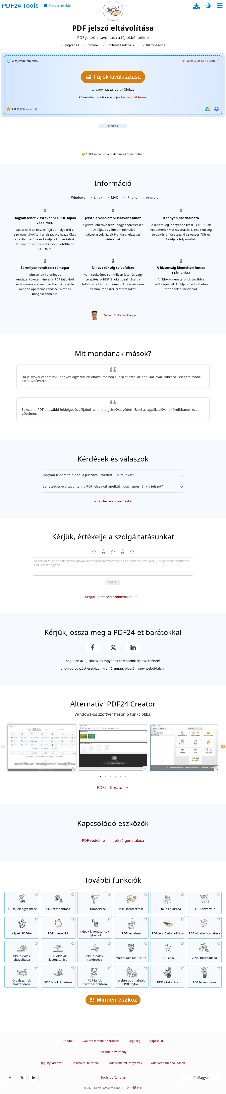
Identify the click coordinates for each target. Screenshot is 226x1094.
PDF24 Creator (110, 787)
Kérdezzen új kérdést (113, 501)
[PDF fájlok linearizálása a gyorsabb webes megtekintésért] (131, 976)
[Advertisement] (113, 137)
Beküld (113, 582)
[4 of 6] (116, 776)
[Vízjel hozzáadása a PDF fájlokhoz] (204, 952)
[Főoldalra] (20, 5)
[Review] (113, 567)
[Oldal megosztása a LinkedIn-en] (133, 647)
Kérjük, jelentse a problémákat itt (111, 597)
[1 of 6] (101, 776)
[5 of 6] (121, 776)
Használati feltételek (85, 1063)
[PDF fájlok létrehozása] (204, 976)
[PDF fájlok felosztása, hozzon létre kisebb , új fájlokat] (58, 903)
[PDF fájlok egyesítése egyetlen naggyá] (21, 903)
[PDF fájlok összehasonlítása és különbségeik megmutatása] (94, 976)
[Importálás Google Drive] (208, 109)
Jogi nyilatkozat (52, 1063)
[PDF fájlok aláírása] (168, 903)
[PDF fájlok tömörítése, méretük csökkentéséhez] (94, 903)
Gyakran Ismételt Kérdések (100, 1041)
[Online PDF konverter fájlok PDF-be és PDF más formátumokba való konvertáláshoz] (204, 903)
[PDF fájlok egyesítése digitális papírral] (58, 976)
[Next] (223, 747)
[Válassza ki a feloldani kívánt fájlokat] (113, 77)
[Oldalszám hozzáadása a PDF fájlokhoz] (21, 976)
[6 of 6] (126, 776)
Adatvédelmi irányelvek (125, 1063)
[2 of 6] (106, 776)
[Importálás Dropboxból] (217, 109)
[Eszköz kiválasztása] (219, 6)
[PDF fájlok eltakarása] (168, 976)
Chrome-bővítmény (113, 1052)
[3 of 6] (111, 776)
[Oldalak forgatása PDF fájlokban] (204, 927)
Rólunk (68, 1041)
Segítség (134, 1041)
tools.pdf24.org (113, 1077)
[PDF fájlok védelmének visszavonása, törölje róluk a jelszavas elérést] (168, 927)
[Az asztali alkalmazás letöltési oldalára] (196, 6)
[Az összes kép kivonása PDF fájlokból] (94, 927)
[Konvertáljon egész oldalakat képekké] (58, 927)
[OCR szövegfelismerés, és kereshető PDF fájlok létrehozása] (168, 952)
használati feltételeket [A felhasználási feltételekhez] (134, 97)
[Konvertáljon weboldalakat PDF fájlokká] (131, 952)
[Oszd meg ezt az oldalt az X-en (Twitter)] (113, 647)
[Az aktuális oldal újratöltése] (113, 11)
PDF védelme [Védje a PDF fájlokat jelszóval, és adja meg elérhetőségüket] (93, 840)
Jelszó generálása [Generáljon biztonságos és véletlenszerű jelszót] (129, 840)
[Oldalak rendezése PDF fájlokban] (94, 952)
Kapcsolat (156, 1041)
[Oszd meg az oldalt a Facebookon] (93, 647)
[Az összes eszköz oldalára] (57, 5)
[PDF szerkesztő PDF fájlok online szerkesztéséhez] (131, 903)
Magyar (203, 1077)
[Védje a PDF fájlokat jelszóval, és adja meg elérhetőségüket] (131, 927)
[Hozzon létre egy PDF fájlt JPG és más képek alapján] (21, 927)
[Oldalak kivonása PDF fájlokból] (21, 952)
